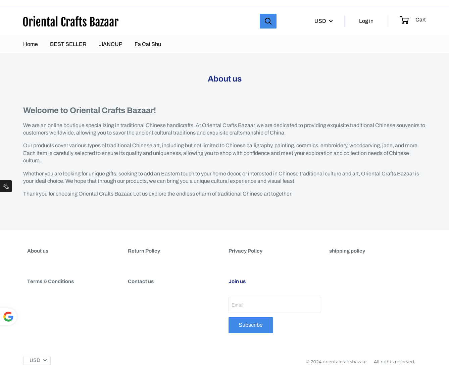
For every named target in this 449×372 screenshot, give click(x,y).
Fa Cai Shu (148, 44)
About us (37, 251)
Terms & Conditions (50, 281)
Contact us (141, 281)
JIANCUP (110, 44)
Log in (366, 21)
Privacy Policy (245, 251)
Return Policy (144, 251)
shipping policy (347, 251)
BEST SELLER (68, 44)
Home (30, 44)
